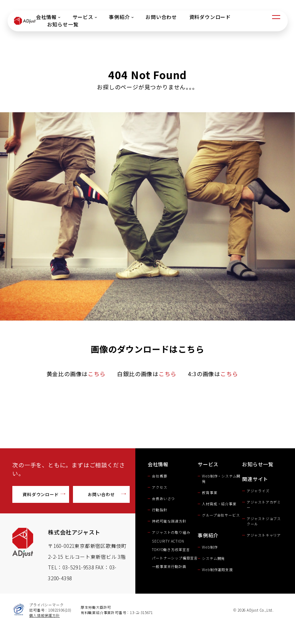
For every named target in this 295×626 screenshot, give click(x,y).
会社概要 (159, 476)
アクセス (159, 487)
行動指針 (159, 509)
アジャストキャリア (264, 535)
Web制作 (209, 547)
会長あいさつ (163, 498)
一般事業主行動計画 (169, 566)
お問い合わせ (161, 16)
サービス (84, 16)
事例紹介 (121, 16)
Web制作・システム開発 (221, 478)
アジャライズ (258, 490)
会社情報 (48, 16)
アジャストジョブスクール (264, 521)
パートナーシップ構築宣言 (175, 558)
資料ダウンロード (210, 16)
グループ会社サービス (221, 515)
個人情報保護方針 (44, 615)
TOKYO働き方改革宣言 (171, 549)
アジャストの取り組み (171, 532)
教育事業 (209, 492)
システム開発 (213, 558)
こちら (96, 373)
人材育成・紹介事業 (219, 503)
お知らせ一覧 (62, 24)
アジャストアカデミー (264, 504)
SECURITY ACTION (170, 541)
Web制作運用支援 (217, 569)
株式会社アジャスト (74, 532)
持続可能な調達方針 (169, 521)
